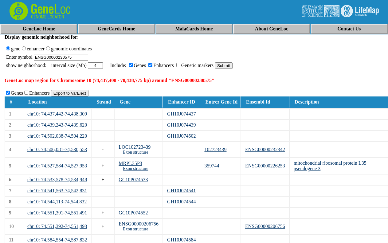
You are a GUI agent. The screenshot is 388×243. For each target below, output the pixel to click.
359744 (211, 165)
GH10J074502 (181, 136)
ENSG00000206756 (139, 223)
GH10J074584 (181, 239)
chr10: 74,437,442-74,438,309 (57, 113)
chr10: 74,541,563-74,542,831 (57, 190)
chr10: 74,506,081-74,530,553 (57, 149)
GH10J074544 (181, 201)
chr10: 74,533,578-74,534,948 (57, 179)
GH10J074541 (181, 190)
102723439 (215, 149)
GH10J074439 (181, 124)
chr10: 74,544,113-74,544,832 (57, 201)
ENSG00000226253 (265, 165)
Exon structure (135, 152)
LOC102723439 (135, 147)
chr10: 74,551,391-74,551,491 (57, 212)
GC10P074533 (133, 179)
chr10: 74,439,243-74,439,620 (57, 124)
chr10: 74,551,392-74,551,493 (57, 226)
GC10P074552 (133, 212)
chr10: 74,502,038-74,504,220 (57, 136)
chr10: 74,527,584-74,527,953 (57, 165)
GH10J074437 (181, 113)
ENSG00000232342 (265, 149)
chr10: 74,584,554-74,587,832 (57, 239)
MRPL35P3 (130, 163)
